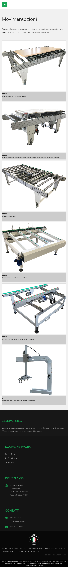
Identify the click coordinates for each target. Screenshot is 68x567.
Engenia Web (61, 555)
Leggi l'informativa (31, 565)
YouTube (11, 454)
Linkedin (12, 463)
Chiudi (41, 565)
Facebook (12, 458)
